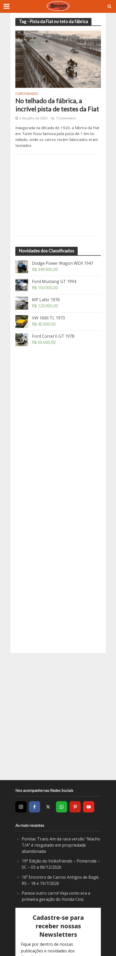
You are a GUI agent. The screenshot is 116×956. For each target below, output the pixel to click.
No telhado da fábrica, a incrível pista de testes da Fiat (57, 105)
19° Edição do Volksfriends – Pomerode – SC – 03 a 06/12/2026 (61, 864)
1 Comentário (65, 118)
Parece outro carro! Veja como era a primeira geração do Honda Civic (56, 896)
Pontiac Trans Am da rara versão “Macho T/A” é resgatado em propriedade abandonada (61, 845)
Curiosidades (26, 94)
